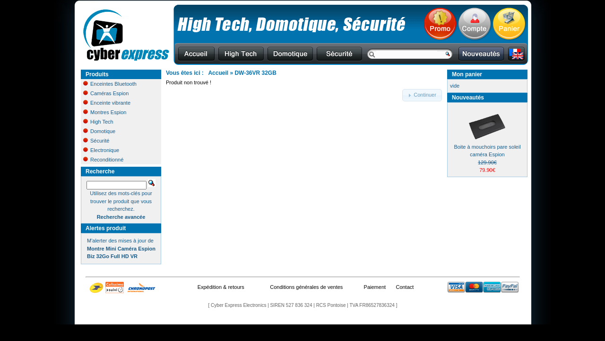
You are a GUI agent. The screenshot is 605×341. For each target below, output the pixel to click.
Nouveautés (468, 97)
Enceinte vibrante (106, 103)
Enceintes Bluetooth (110, 84)
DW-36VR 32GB (255, 73)
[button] (422, 95)
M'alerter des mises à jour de (121, 248)
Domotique (99, 131)
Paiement (375, 287)
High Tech (98, 122)
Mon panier (467, 74)
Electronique (101, 150)
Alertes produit (106, 228)
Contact (405, 287)
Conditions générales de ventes (306, 287)
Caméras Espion (106, 93)
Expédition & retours (221, 287)
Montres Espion (104, 112)
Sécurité (96, 141)
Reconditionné (103, 159)
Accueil (218, 73)
